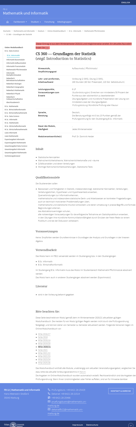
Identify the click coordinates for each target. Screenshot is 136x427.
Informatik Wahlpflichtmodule (13, 70)
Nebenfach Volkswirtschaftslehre (14, 94)
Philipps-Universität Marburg (14, 422)
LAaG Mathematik (11, 133)
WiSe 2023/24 (44, 356)
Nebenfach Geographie (15, 84)
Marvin (83, 368)
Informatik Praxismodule (15, 63)
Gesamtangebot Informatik (15, 146)
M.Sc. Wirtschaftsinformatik (15, 123)
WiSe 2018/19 (44, 337)
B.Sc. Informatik (74, 31)
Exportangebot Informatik (14, 136)
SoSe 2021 (43, 346)
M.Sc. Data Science (12, 113)
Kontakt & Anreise (121, 387)
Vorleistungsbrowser (12, 152)
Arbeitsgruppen (64, 21)
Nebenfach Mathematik (15, 87)
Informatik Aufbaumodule (16, 59)
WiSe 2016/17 (44, 330)
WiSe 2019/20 (44, 340)
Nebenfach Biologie (13, 80)
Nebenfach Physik (13, 90)
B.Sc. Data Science (12, 47)
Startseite (6, 31)
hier (47, 44)
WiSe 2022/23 (44, 353)
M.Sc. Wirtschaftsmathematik (16, 126)
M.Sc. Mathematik (11, 119)
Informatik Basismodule (15, 56)
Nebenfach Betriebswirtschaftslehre (15, 76)
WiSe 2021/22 (44, 349)
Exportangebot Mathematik (15, 139)
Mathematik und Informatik (23, 31)
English (125, 2)
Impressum (77, 422)
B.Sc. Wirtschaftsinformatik (15, 106)
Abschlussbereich (13, 99)
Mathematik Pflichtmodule (93, 31)
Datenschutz (92, 422)
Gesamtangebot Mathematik (15, 149)
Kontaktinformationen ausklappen (130, 422)
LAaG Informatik (11, 129)
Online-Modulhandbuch (56, 31)
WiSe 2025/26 (44, 359)
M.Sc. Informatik (11, 116)
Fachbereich (21, 22)
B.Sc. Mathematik (11, 103)
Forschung (49, 21)
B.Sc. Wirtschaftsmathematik (16, 109)
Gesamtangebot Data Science (16, 142)
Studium (36, 22)
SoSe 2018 (43, 333)
